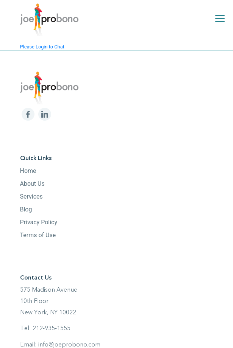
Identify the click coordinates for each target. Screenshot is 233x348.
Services (31, 196)
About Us (32, 183)
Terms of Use (38, 235)
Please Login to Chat (42, 47)
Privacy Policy (39, 222)
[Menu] (219, 17)
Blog (26, 209)
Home (28, 170)
